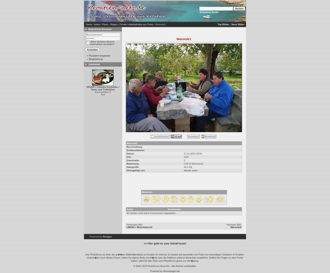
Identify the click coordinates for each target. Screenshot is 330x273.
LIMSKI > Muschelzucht (139, 227)
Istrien (97, 24)
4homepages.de (171, 271)
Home (89, 24)
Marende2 (236, 227)
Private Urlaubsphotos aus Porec (136, 24)
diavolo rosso (190, 170)
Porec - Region (110, 24)
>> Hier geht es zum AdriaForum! (165, 243)
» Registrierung (95, 59)
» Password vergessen (98, 55)
